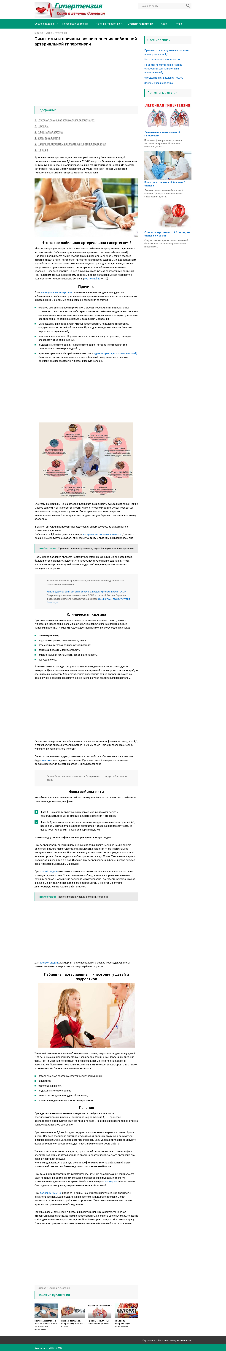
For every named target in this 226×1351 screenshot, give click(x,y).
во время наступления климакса (102, 534)
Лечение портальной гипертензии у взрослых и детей (72, 1324)
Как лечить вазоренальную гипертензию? (122, 1324)
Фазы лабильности (47, 137)
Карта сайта (149, 1340)
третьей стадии (49, 962)
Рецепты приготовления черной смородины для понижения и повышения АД (163, 68)
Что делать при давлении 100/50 (163, 77)
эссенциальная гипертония (56, 292)
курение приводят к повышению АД (115, 353)
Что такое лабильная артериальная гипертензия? (64, 120)
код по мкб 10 (92, 278)
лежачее (47, 760)
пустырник (111, 1181)
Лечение (41, 149)
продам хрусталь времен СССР (109, 591)
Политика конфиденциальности (174, 1340)
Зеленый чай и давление (159, 83)
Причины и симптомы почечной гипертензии (98, 1322)
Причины (41, 126)
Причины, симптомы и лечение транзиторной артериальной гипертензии (46, 1325)
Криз (164, 23)
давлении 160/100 (51, 1193)
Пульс (178, 23)
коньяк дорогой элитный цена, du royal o (69, 591)
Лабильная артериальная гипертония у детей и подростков (70, 143)
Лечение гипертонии (108, 23)
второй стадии (48, 871)
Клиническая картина (49, 131)
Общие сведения (44, 23)
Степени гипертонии (140, 23)
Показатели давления (75, 23)
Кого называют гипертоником (162, 59)
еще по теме (105, 598)
